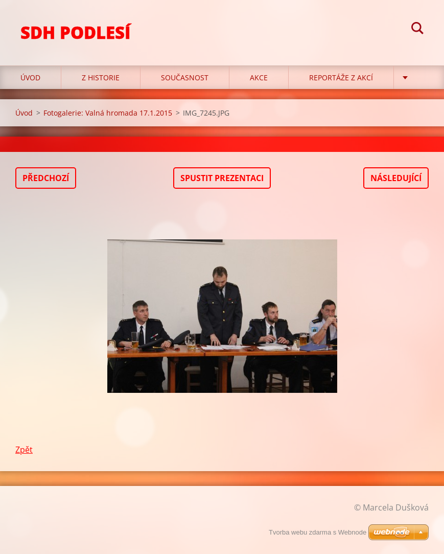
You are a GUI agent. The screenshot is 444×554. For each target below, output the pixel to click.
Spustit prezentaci (222, 178)
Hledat (417, 29)
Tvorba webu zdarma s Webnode (317, 532)
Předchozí (45, 178)
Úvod (30, 77)
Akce (259, 77)
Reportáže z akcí (341, 77)
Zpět (24, 449)
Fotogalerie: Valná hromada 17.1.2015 (107, 113)
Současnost (184, 77)
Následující (396, 178)
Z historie (101, 77)
